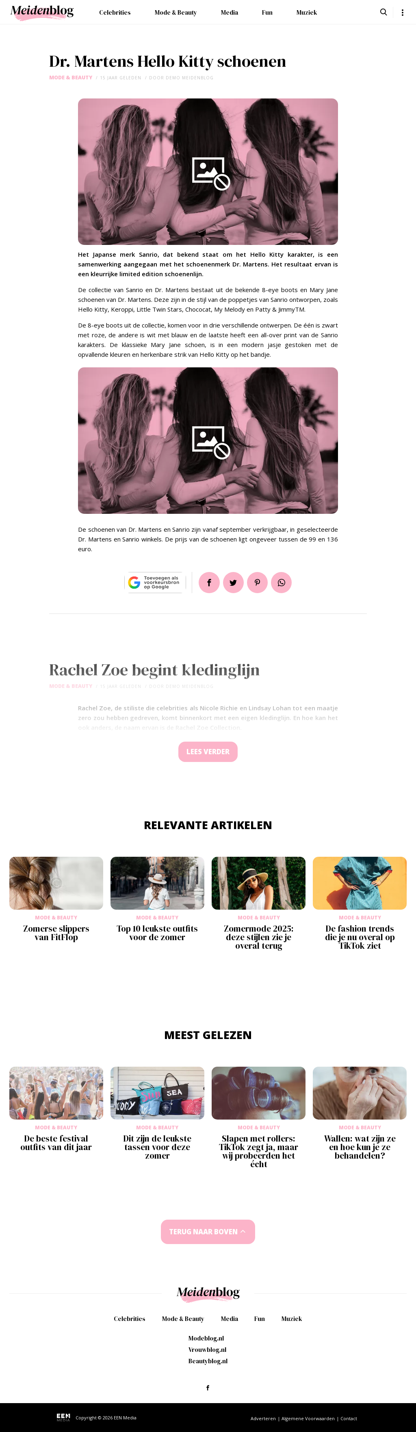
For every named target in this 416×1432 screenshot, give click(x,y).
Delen (208, 582)
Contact (348, 1418)
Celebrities (115, 12)
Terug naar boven (203, 1232)
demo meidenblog (190, 78)
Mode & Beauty (176, 12)
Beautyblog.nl (208, 1361)
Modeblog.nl (206, 1338)
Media (229, 12)
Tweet (233, 582)
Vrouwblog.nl (207, 1349)
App (281, 582)
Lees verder (208, 752)
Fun (267, 12)
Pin (257, 582)
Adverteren (263, 1418)
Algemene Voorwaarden (308, 1418)
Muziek (307, 12)
